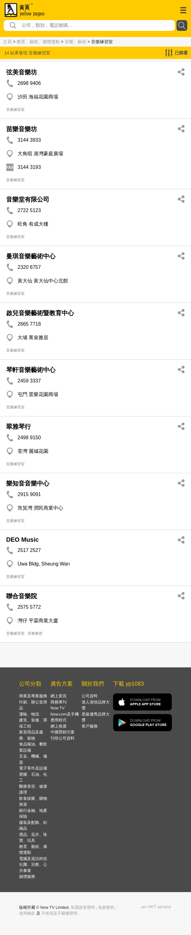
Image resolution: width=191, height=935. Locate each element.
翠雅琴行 (18, 426)
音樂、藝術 (75, 41)
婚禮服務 (27, 876)
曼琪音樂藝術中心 (30, 256)
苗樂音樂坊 (21, 129)
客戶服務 (90, 726)
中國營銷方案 (63, 732)
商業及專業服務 (33, 696)
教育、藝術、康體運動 (38, 41)
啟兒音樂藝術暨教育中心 (40, 313)
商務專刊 (59, 702)
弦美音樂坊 (21, 72)
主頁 (7, 41)
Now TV (58, 708)
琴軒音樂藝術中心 (30, 369)
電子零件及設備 (33, 768)
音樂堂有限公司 (27, 199)
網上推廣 (59, 726)
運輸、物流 (29, 714)
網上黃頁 (59, 696)
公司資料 (90, 696)
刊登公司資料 (63, 738)
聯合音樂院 (21, 596)
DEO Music (22, 539)
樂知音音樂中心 (27, 483)
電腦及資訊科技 (33, 858)
